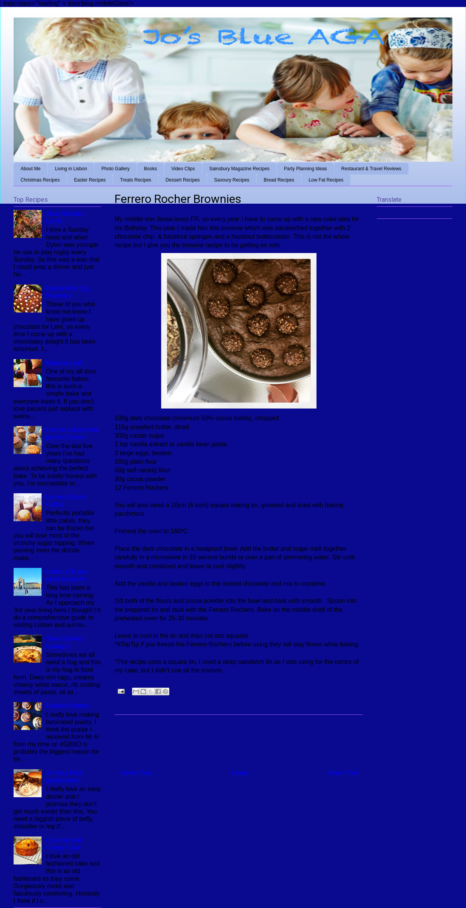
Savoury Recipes (231, 180)
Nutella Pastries (67, 705)
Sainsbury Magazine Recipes (239, 168)
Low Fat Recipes (326, 180)
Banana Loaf (63, 363)
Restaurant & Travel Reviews (371, 168)
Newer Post (136, 773)
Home (240, 773)
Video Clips (183, 168)
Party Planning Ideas (305, 168)
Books (150, 168)
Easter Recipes (90, 180)
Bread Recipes (279, 180)
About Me (30, 168)
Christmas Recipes (40, 180)
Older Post (342, 773)
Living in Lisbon (71, 168)
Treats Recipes (135, 180)
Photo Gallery (115, 168)
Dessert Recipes (182, 180)
